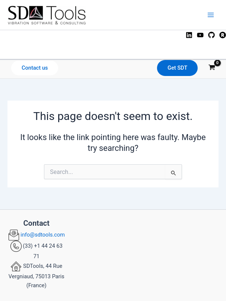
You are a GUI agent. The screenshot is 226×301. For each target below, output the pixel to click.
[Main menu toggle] (211, 15)
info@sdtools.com (42, 234)
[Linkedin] (189, 35)
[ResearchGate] (222, 35)
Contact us (35, 67)
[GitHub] (211, 35)
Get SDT (177, 67)
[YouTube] (200, 35)
